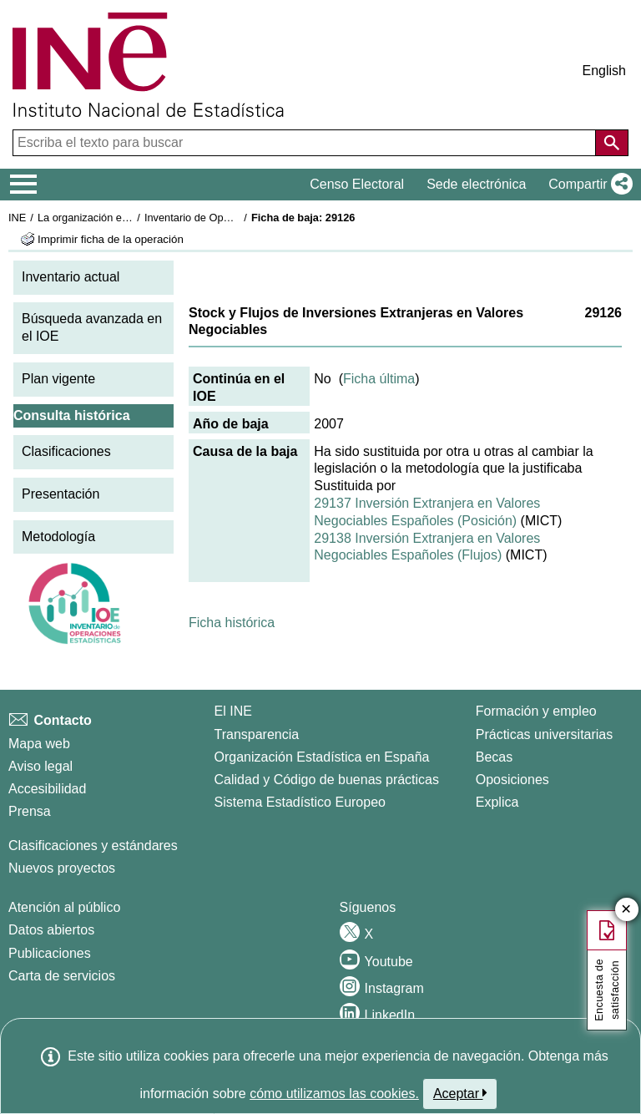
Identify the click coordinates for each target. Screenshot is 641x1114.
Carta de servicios (61, 976)
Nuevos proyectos (61, 868)
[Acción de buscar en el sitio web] (611, 142)
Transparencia (257, 734)
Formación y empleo (536, 711)
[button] (587, 185)
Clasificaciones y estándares (93, 845)
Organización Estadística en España (322, 757)
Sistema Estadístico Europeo (300, 802)
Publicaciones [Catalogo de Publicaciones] (49, 953)
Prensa (29, 811)
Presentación (60, 494)
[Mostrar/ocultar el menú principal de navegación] (23, 185)
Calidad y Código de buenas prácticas (327, 779)
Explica (497, 802)
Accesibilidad (47, 789)
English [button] (604, 70)
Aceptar (460, 1093)
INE (17, 217)
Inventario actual (70, 277)
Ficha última (379, 379)
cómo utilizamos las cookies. (334, 1093)
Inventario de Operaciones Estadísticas (237, 217)
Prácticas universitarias (544, 734)
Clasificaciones (66, 451)
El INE (233, 711)
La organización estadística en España (129, 217)
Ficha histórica (232, 622)
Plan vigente (58, 379)
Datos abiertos (51, 930)
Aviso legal (40, 766)
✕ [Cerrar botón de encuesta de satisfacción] (626, 909)
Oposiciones (512, 779)
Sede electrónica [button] (476, 184)
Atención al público (64, 907)
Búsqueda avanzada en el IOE (92, 327)
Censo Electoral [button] (357, 184)
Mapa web (39, 744)
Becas (494, 757)
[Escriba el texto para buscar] (306, 142)
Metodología (58, 536)
